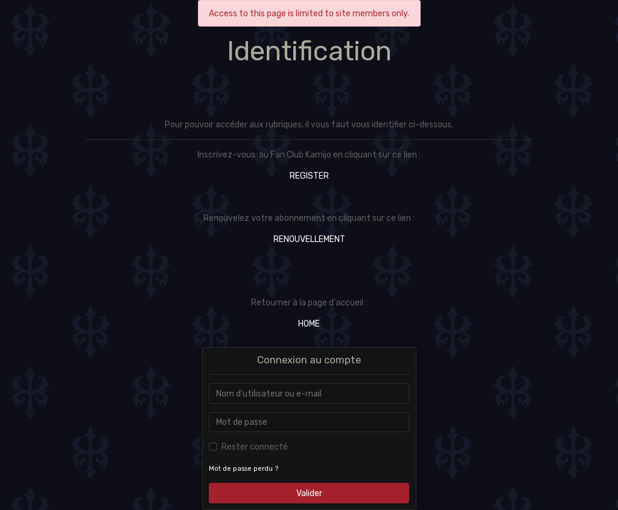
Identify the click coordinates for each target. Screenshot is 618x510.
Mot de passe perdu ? (243, 469)
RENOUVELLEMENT (309, 239)
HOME (309, 324)
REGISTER (309, 176)
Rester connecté (254, 447)
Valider (309, 493)
